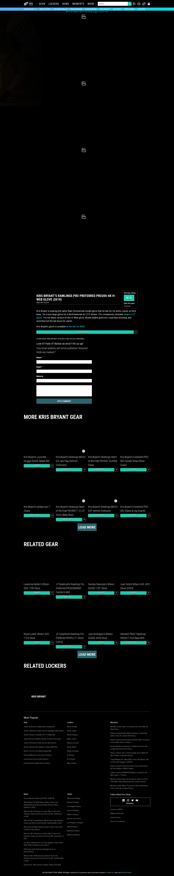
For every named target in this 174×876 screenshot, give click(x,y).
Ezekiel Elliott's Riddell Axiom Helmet (37, 763)
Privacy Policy (115, 817)
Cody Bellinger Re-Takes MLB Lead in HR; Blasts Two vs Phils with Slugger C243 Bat (129, 760)
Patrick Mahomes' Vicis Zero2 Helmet (37, 755)
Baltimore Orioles (73, 831)
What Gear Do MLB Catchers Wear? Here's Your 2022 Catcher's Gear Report (43, 828)
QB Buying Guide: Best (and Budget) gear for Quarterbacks (40, 850)
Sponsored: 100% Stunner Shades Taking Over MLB (42, 865)
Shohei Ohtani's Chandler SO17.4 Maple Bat (39, 735)
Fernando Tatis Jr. (60, 9)
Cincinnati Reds (72, 810)
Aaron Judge (129, 9)
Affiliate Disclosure (117, 813)
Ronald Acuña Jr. (30, 9)
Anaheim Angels (73, 802)
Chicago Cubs (64, 339)
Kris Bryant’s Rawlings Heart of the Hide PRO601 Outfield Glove (102, 461)
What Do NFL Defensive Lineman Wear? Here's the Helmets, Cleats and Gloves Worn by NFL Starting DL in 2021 (44, 836)
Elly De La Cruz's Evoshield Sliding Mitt (37, 751)
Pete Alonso (105, 9)
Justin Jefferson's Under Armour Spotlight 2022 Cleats (44, 731)
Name (39, 357)
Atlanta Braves (72, 827)
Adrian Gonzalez (73, 751)
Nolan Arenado (76, 9)
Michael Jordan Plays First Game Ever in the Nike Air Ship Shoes (129, 728)
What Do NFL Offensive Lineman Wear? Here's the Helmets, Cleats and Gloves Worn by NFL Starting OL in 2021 (43, 813)
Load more (87, 527)
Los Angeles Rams (74, 806)
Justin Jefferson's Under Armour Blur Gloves (40, 743)
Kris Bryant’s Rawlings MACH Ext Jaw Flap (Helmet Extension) (70, 461)
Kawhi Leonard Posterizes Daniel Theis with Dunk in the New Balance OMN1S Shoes (129, 767)
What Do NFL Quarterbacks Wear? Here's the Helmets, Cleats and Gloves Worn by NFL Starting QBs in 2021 (43, 821)
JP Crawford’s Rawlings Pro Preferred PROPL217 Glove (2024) (70, 638)
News (65, 4)
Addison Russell (73, 743)
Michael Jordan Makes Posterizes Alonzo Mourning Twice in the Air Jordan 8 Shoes (129, 787)
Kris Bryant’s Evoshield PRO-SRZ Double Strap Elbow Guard (134, 461)
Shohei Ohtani (45, 9)
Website (39, 376)
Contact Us (109, 873)
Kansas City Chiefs (74, 819)
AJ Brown (70, 755)
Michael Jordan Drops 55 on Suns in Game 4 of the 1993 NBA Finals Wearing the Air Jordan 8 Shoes (128, 780)
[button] (148, 3)
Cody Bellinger (91, 9)
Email (39, 367)
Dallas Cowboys (73, 815)
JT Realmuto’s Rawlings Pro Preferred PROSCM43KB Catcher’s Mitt (70, 588)
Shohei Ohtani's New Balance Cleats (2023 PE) (40, 747)
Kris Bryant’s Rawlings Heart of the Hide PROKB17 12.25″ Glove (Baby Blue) (70, 510)
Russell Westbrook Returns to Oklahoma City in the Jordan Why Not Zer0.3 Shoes (128, 747)
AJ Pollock (71, 759)
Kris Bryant (52, 339)
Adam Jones (71, 739)
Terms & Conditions (117, 821)
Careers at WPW (116, 809)
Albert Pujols (71, 763)
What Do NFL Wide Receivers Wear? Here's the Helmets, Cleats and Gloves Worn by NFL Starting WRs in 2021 (43, 858)
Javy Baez (117, 9)
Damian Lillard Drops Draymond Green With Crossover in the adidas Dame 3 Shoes (130, 741)
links (96, 11)
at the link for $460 (75, 326)
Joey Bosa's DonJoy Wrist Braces (36, 759)
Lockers (53, 4)
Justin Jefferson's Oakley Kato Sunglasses (39, 727)
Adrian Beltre (71, 747)
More (91, 4)
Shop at (85, 332)
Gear (42, 4)
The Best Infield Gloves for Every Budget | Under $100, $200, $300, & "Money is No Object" (43, 844)
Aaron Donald (72, 727)
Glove (73, 339)
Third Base (42, 339)
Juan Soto (141, 9)
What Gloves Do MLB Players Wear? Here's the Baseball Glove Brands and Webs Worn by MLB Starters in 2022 (41, 804)
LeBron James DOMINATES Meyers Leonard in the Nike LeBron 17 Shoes (128, 774)
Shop (37, 465)
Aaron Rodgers (72, 735)
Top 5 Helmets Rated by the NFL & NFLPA (39, 798)
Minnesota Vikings (73, 798)
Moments (78, 4)
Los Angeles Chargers (75, 823)
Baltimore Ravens (73, 835)
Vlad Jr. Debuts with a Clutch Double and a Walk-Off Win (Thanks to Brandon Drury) (129, 754)
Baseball (81, 339)
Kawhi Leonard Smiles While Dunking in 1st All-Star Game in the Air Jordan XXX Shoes (128, 734)
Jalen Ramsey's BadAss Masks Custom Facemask (42, 739)
